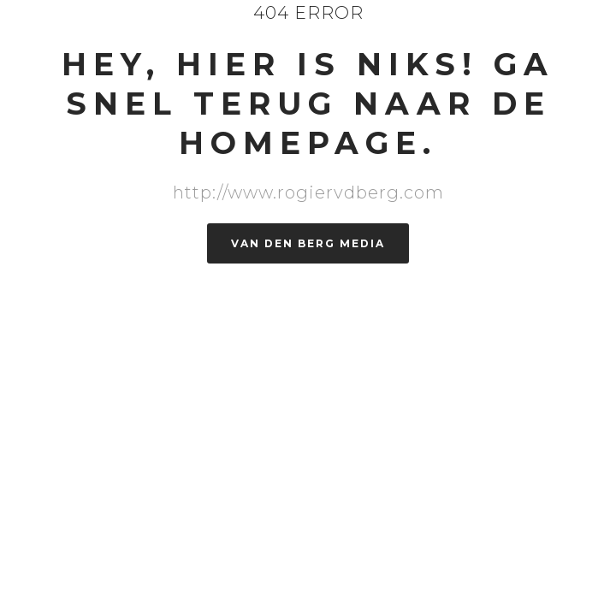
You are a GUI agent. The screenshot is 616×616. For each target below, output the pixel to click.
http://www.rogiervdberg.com (308, 192)
